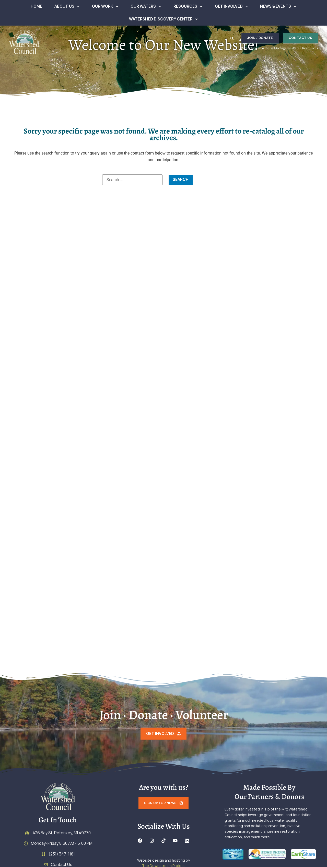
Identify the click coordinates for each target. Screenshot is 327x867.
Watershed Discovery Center (163, 19)
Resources (188, 6)
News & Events (278, 6)
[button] (231, 38)
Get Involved (231, 6)
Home (36, 6)
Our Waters (146, 6)
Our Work (105, 6)
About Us (67, 6)
